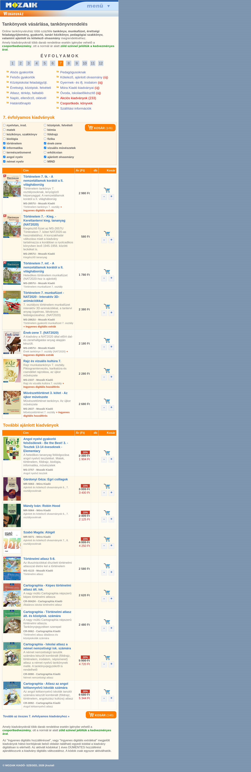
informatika (12, 148)
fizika (49, 139)
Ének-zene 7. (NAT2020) (41, 332)
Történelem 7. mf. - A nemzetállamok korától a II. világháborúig (43, 267)
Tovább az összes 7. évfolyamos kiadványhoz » (36, 716)
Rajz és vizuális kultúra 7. (42, 361)
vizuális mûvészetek (60, 148)
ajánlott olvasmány (59, 157)
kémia (50, 130)
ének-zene (53, 143)
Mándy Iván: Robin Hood (41, 506)
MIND (49, 161)
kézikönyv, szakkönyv (20, 134)
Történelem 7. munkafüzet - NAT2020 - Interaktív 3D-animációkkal (43, 297)
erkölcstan (53, 152)
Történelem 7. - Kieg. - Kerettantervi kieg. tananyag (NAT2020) (44, 220)
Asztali (50, 765)
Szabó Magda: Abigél (39, 532)
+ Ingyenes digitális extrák (39, 326)
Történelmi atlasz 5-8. (39, 559)
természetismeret (17, 152)
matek (9, 130)
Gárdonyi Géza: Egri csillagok (45, 479)
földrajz (51, 134)
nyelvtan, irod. (15, 125)
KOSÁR (96, 128)
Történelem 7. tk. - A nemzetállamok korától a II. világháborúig (43, 180)
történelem (12, 143)
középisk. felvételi (58, 125)
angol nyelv (13, 157)
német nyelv (13, 161)
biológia (10, 139)
